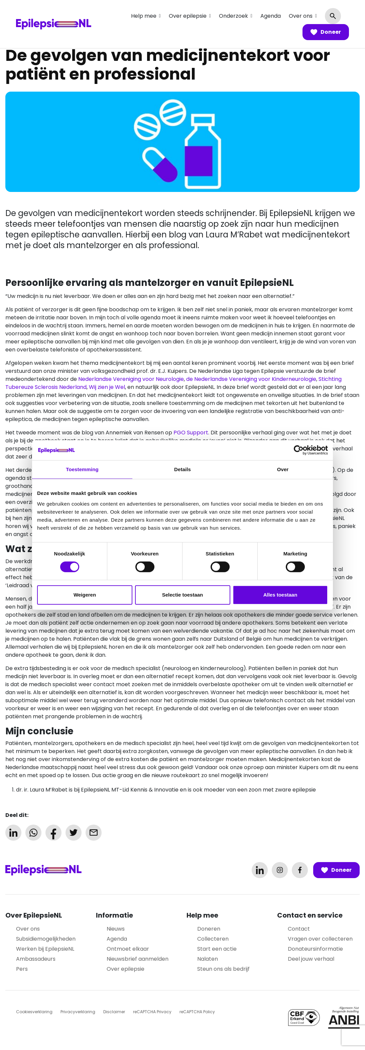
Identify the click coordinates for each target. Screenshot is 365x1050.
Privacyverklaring (77, 1012)
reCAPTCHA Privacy (152, 1012)
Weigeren (85, 595)
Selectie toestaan (182, 595)
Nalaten (207, 959)
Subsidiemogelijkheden (46, 939)
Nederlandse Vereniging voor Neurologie (131, 379)
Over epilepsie (188, 16)
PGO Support (190, 432)
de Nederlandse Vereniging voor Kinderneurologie (251, 379)
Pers (22, 969)
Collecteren (213, 939)
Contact (299, 929)
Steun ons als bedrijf (223, 969)
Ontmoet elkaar (128, 949)
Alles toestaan (280, 595)
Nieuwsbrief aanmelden (137, 959)
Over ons (301, 16)
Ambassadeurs (35, 959)
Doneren (208, 929)
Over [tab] (283, 469)
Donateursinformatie (315, 949)
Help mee (143, 16)
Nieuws (116, 929)
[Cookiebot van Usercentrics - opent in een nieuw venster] (298, 450)
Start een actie (217, 949)
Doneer (326, 32)
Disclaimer (114, 1012)
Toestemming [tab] (82, 469)
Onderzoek (233, 16)
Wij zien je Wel (107, 387)
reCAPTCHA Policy (197, 1012)
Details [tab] (182, 469)
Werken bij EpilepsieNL (45, 949)
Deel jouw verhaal (311, 959)
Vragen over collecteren (320, 939)
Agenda (270, 16)
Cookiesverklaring (34, 1012)
